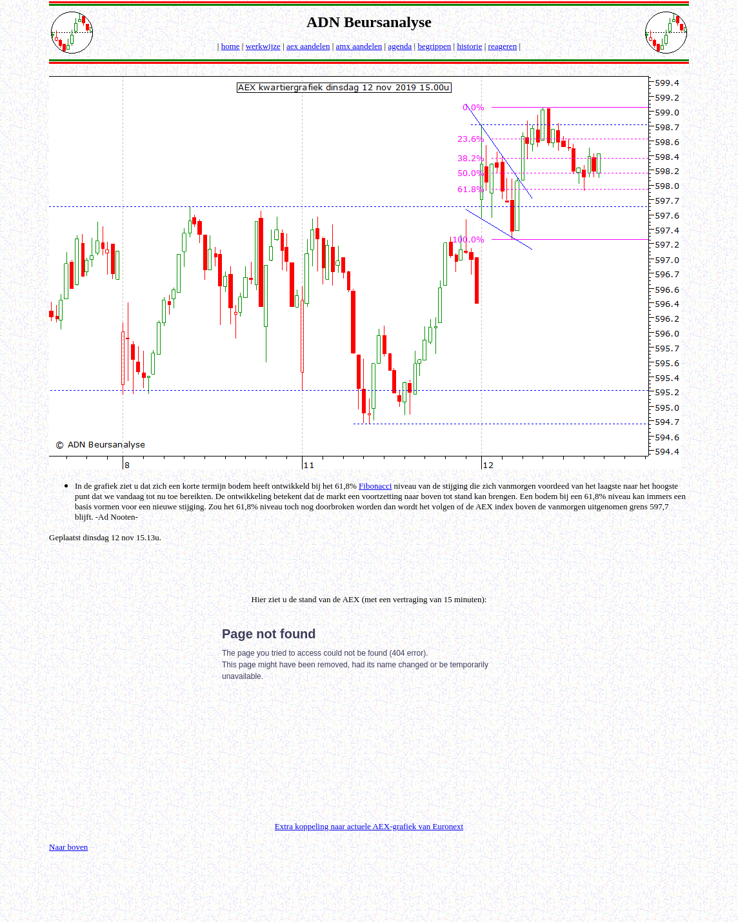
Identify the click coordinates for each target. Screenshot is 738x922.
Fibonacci (375, 486)
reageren (502, 46)
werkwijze (263, 46)
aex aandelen (308, 46)
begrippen (434, 46)
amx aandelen (359, 46)
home (230, 46)
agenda (400, 46)
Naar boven (68, 847)
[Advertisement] (202, 562)
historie (469, 46)
